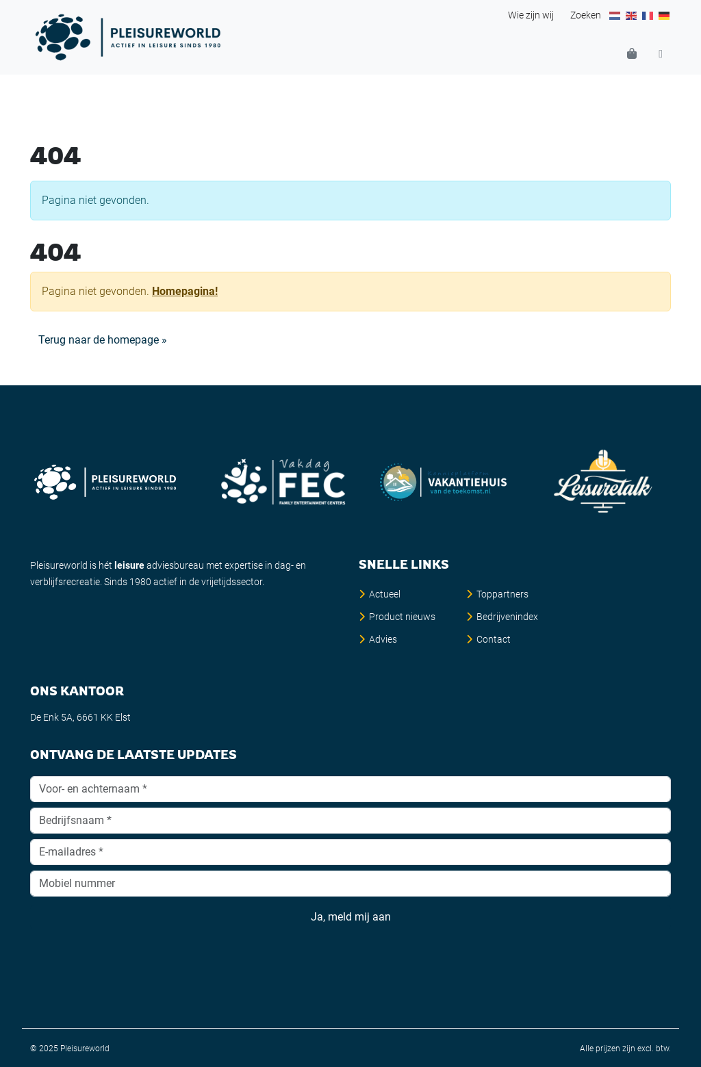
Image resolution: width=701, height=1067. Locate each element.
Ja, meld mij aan (350, 917)
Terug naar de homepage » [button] (102, 339)
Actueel (384, 594)
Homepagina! (185, 291)
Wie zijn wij (531, 15)
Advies (383, 639)
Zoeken (585, 15)
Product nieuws (402, 616)
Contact (493, 639)
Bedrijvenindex (507, 616)
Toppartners (502, 594)
